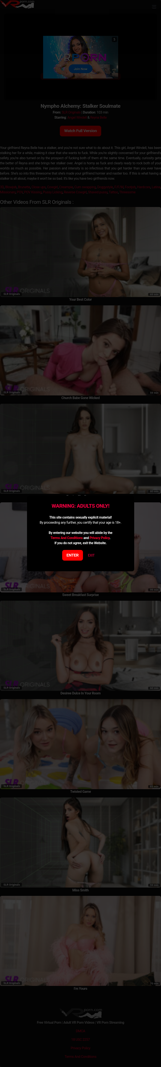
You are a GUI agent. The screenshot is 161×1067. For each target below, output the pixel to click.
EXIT (91, 555)
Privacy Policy (100, 538)
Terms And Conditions (67, 538)
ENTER (72, 555)
